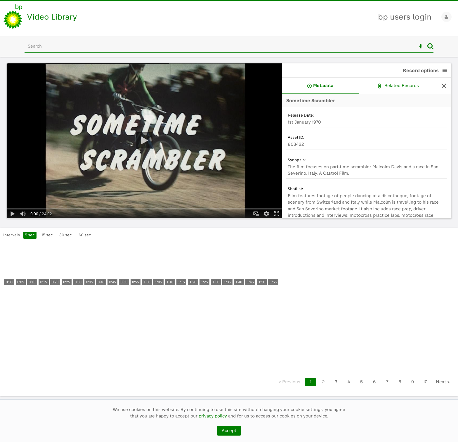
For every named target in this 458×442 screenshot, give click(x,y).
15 (47, 235)
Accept (229, 430)
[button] (445, 70)
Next (443, 381)
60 (85, 235)
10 (425, 381)
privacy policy (213, 416)
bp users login (404, 17)
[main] (229, 228)
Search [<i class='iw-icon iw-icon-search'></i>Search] (430, 46)
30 (65, 235)
